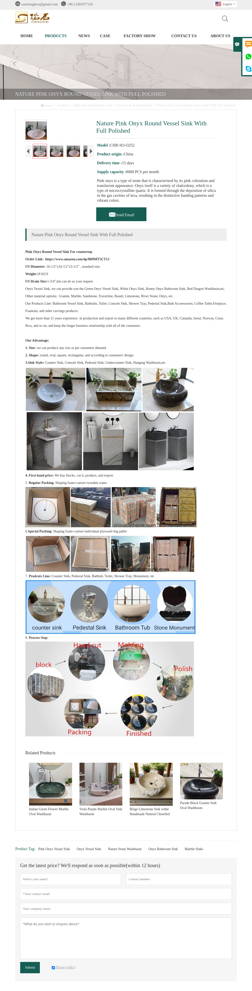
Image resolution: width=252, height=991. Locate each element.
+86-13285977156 (80, 4)
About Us (220, 36)
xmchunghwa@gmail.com (39, 4)
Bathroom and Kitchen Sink (92, 105)
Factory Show (140, 36)
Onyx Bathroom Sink (163, 849)
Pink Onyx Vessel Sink (54, 849)
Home (26, 36)
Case (105, 36)
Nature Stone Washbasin (125, 849)
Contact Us (184, 36)
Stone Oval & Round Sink (134, 105)
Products (55, 36)
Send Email (121, 213)
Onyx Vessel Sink (89, 849)
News (84, 36)
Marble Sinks (194, 849)
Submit (30, 967)
